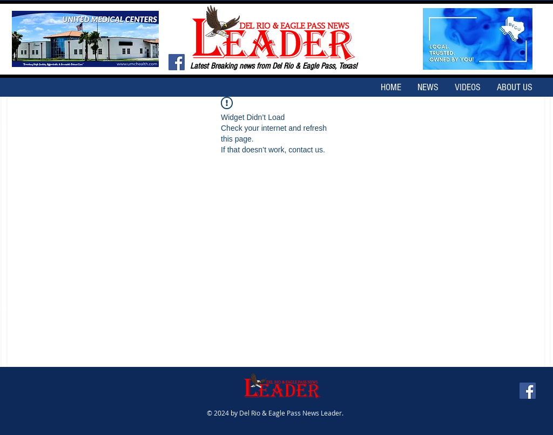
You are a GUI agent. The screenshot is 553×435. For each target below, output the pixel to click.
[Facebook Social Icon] (176, 62)
